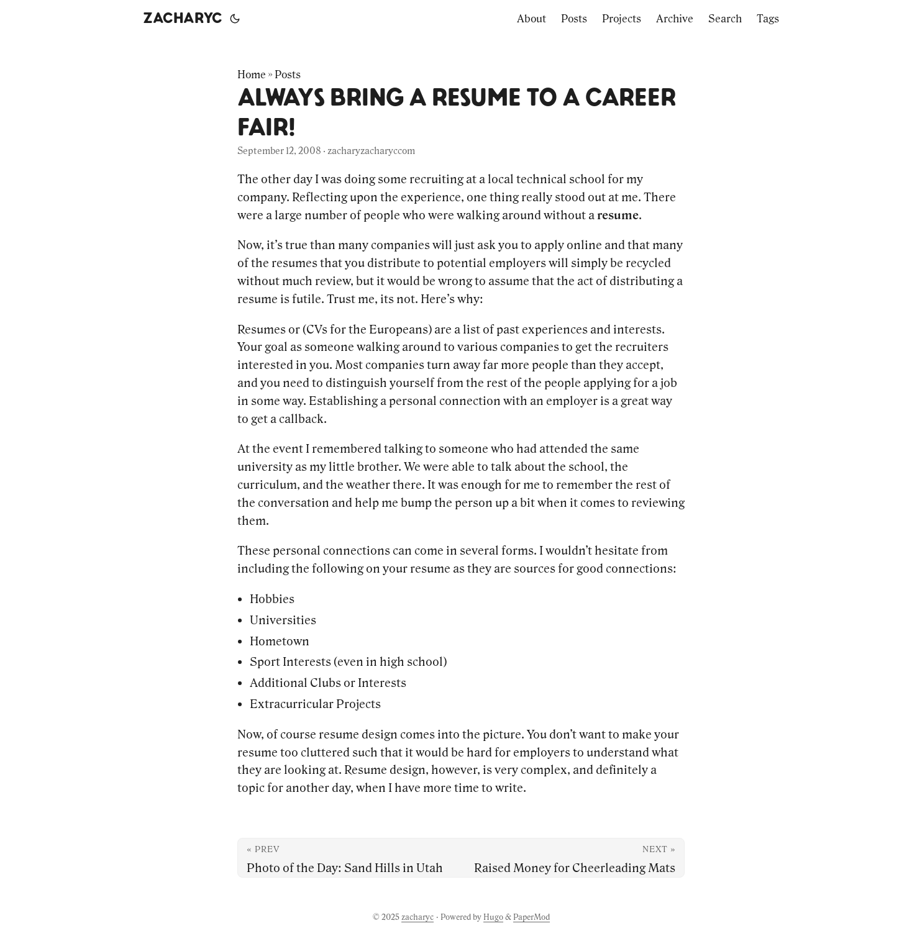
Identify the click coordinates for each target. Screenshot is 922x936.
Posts (288, 74)
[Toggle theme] (234, 18)
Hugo (493, 917)
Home (251, 74)
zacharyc (182, 18)
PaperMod (531, 917)
